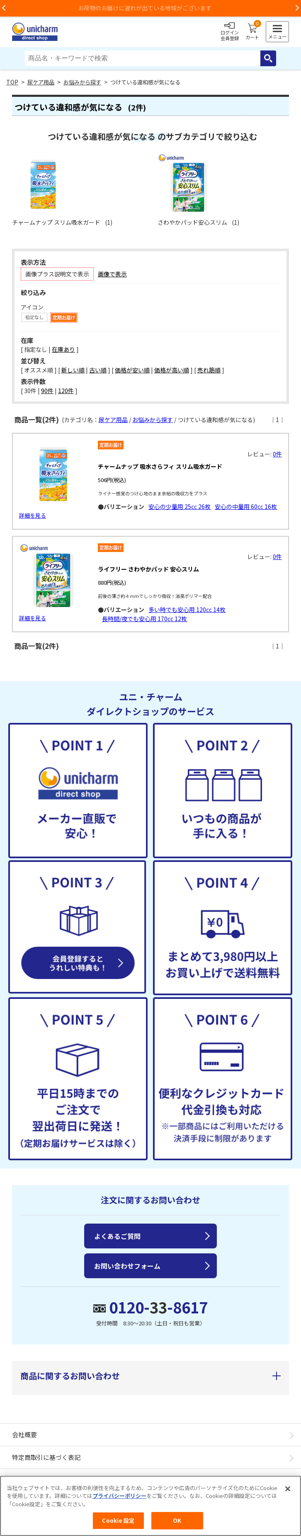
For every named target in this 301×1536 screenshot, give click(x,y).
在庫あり (63, 349)
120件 (66, 390)
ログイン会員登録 (230, 31)
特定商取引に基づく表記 (46, 1457)
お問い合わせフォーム (127, 1266)
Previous (4, 8)
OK (177, 1520)
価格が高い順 (171, 370)
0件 (277, 454)
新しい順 (73, 370)
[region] (150, 1506)
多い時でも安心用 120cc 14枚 (187, 609)
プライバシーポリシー (119, 1496)
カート (252, 32)
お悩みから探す (82, 82)
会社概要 (24, 1434)
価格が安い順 (132, 370)
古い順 (98, 370)
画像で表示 (112, 274)
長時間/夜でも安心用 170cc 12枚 (144, 618)
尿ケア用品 (40, 82)
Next (297, 8)
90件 (47, 390)
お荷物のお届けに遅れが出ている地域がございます (150, 8)
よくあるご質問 (117, 1236)
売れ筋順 (209, 370)
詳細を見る (32, 515)
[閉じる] (288, 1489)
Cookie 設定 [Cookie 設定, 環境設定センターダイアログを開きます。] (118, 1520)
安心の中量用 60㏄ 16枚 (246, 506)
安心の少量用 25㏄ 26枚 (179, 506)
